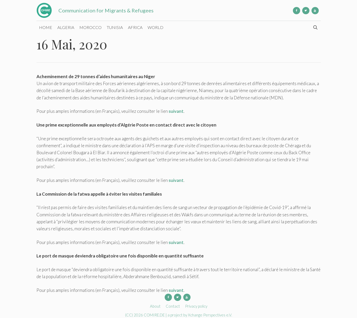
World (155, 27)
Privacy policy (196, 306)
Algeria (65, 27)
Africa (135, 27)
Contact (173, 306)
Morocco (90, 27)
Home (45, 27)
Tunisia (115, 27)
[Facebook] (296, 10)
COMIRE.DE (154, 315)
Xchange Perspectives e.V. (210, 315)
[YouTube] (315, 10)
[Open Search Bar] (315, 27)
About (155, 306)
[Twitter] (305, 10)
